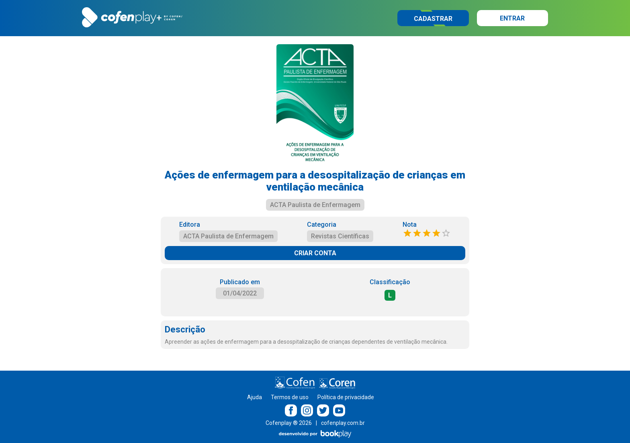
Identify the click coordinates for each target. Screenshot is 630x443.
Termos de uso (290, 397)
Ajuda (254, 397)
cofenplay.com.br (343, 423)
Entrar (512, 18)
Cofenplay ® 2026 (289, 423)
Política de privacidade (345, 397)
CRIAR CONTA (315, 253)
